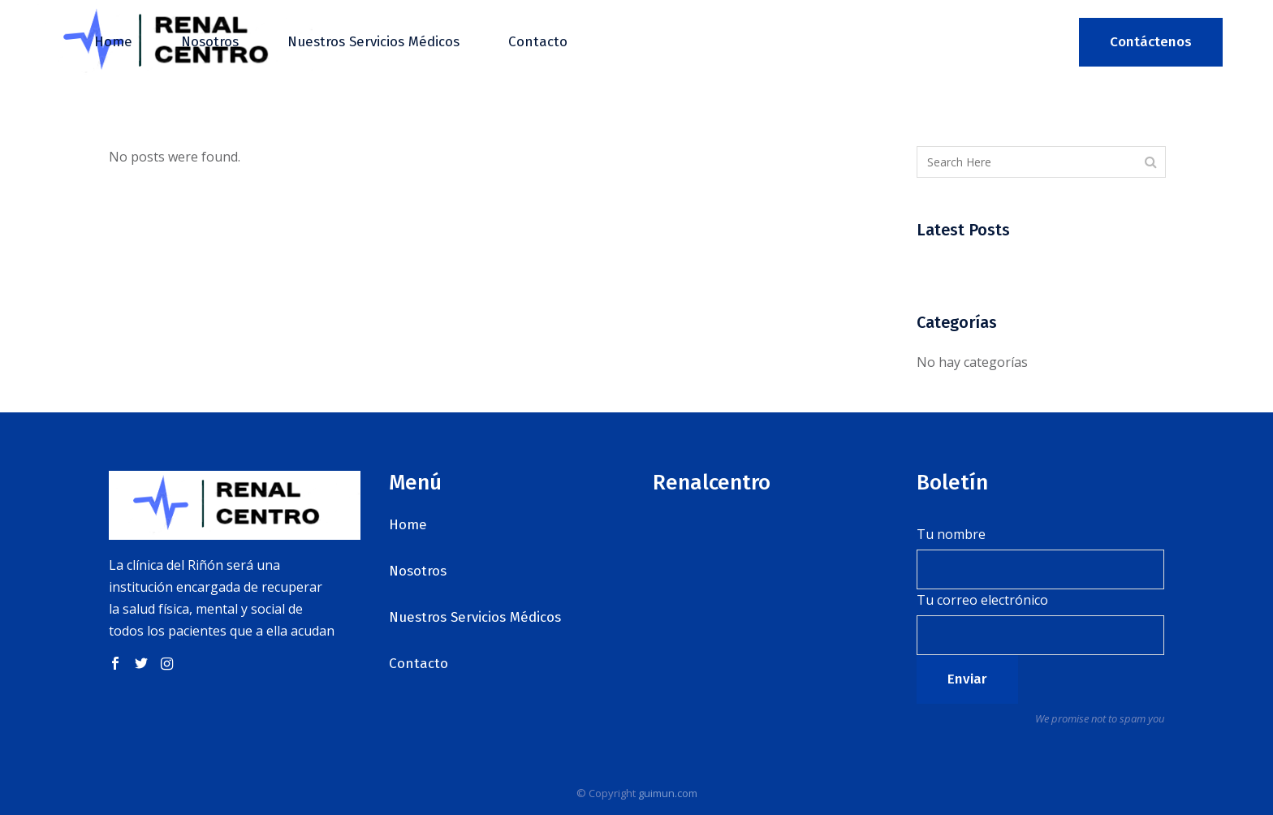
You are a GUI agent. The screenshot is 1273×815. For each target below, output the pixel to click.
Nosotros (418, 571)
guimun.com (667, 793)
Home (408, 524)
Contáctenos (1151, 41)
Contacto (418, 663)
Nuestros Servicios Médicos (475, 617)
